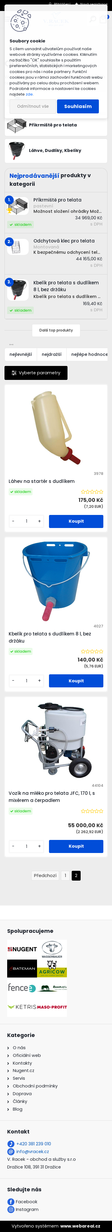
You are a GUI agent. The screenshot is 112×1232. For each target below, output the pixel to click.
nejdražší (52, 354)
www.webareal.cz (80, 1226)
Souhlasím (78, 106)
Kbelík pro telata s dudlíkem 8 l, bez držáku (50, 637)
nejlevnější (21, 354)
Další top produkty (56, 330)
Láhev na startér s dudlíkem (42, 481)
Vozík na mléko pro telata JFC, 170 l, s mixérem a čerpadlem (52, 796)
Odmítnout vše (33, 106)
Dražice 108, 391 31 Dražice (34, 1167)
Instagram (27, 1209)
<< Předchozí (45, 876)
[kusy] (26, 521)
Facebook (26, 1202)
